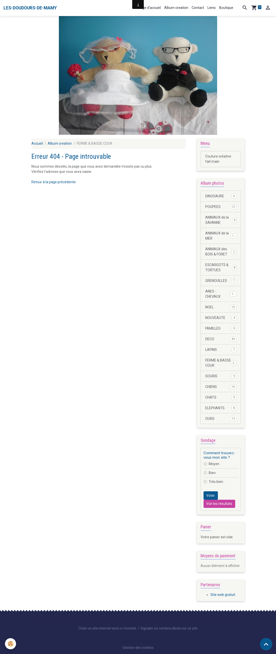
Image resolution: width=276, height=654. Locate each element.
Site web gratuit (222, 595)
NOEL (220, 307)
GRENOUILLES (220, 280)
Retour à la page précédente (53, 182)
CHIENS (220, 386)
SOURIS (220, 376)
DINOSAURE (220, 196)
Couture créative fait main (218, 158)
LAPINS (220, 349)
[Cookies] (10, 643)
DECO (220, 339)
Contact (198, 8)
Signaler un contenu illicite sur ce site (169, 628)
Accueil (37, 143)
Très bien (216, 482)
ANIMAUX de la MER (220, 235)
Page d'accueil (149, 8)
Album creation (176, 8)
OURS (220, 418)
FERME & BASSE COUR (220, 362)
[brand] (30, 8)
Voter (210, 495)
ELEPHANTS (220, 408)
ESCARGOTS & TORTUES (220, 267)
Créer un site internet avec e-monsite (107, 628)
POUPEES (220, 206)
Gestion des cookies (138, 648)
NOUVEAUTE (220, 317)
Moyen (214, 464)
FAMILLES (220, 328)
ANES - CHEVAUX (220, 293)
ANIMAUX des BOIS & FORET (220, 251)
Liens (211, 8)
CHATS (220, 397)
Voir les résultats (219, 504)
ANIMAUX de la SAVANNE (220, 220)
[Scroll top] (266, 644)
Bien (212, 473)
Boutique (226, 8)
